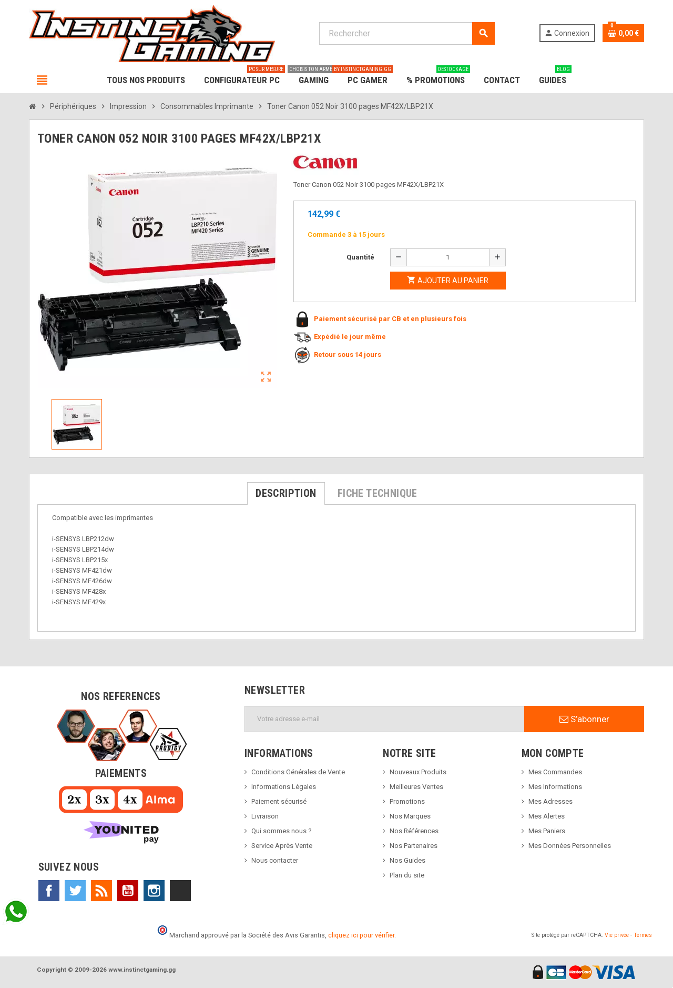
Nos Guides (407, 860)
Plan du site (407, 875)
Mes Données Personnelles (569, 846)
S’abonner (584, 719)
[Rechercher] (406, 33)
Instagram (154, 890)
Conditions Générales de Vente (298, 772)
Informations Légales (283, 787)
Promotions (407, 801)
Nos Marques (410, 816)
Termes (643, 935)
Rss (101, 890)
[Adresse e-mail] (384, 719)
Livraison (265, 816)
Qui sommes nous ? (281, 831)
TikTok (180, 890)
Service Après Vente (281, 846)
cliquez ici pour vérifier (361, 935)
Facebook (48, 890)
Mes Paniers (546, 831)
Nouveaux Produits (418, 772)
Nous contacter (274, 860)
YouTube (127, 890)
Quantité (360, 257)
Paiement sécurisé (279, 801)
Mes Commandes (555, 772)
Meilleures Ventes (416, 787)
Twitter (75, 890)
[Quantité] (448, 257)
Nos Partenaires (413, 846)
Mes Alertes (546, 816)
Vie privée (617, 935)
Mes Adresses (550, 801)
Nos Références (414, 831)
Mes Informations (555, 787)
